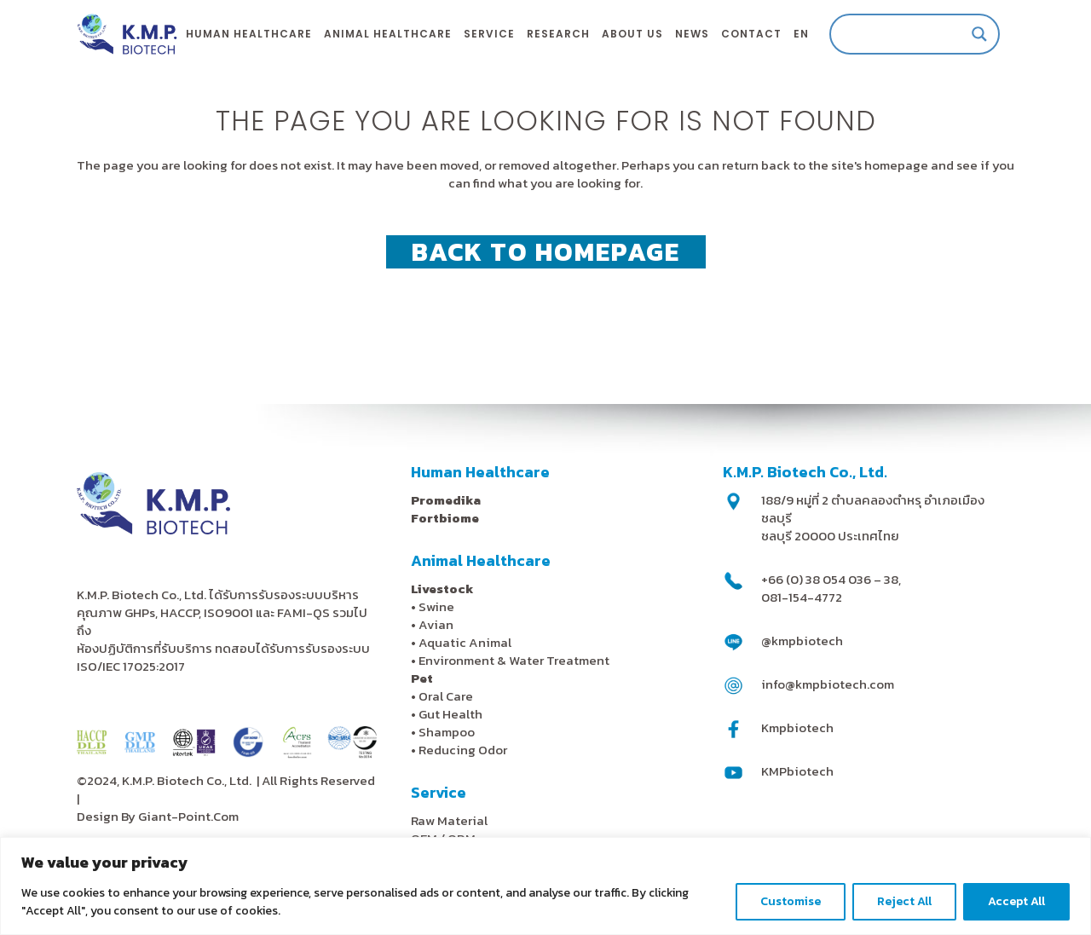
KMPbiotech (797, 771)
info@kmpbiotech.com (827, 684)
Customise (790, 901)
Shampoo (447, 732)
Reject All (904, 901)
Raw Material (449, 820)
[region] (545, 886)
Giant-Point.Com (188, 816)
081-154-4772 (801, 597)
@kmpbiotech (802, 640)
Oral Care (446, 696)
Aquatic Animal (465, 642)
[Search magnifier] (979, 34)
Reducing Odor (463, 749)
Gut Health (450, 714)
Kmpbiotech (797, 727)
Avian (436, 624)
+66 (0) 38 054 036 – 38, (831, 579)
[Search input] (907, 34)
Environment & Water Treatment (515, 660)
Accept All (1016, 901)
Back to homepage (546, 251)
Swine (436, 606)
